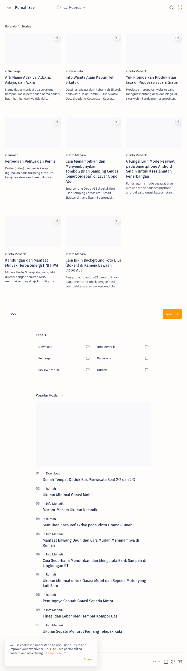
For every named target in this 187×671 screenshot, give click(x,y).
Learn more (54, 653)
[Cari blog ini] (91, 7)
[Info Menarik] (138, 71)
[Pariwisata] (76, 71)
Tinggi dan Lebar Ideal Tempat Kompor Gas (80, 616)
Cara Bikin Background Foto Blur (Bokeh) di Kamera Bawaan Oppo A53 (93, 265)
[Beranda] (11, 26)
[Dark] (171, 7)
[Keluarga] (14, 71)
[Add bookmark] (56, 37)
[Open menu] (9, 7)
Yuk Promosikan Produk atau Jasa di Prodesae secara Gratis (152, 80)
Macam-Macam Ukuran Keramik (70, 509)
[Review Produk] (64, 369)
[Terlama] (172, 314)
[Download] (64, 346)
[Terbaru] (10, 314)
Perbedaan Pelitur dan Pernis (30, 161)
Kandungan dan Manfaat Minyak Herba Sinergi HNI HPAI (31, 263)
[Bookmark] (180, 7)
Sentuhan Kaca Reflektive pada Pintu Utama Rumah (88, 525)
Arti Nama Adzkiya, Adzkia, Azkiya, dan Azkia (28, 80)
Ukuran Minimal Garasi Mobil (68, 494)
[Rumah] (13, 155)
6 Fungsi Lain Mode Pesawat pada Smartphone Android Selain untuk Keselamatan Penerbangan (150, 169)
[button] (166, 661)
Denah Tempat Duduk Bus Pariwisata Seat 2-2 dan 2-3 (89, 479)
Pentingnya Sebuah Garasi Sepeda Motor (78, 601)
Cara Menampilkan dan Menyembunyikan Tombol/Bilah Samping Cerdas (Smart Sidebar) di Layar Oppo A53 (92, 171)
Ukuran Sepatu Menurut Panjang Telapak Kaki (82, 631)
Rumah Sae (25, 7)
